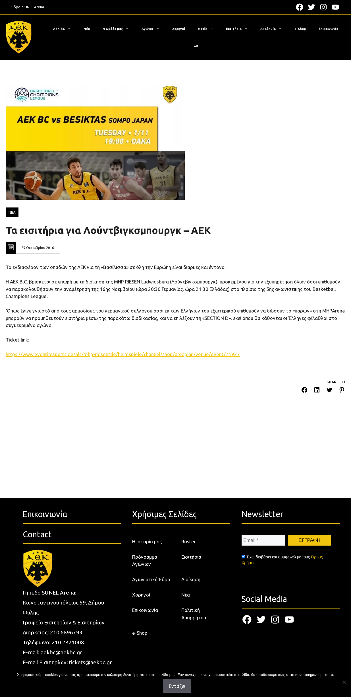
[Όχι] (344, 682)
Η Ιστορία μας (147, 541)
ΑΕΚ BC (64, 28)
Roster (188, 541)
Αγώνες (153, 28)
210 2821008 (68, 642)
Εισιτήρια (239, 28)
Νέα (87, 28)
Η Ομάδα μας (118, 28)
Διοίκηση (190, 579)
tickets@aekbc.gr (90, 662)
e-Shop (300, 28)
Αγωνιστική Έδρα (151, 579)
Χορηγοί (178, 28)
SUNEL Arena (33, 7)
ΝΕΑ (12, 212)
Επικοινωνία (328, 28)
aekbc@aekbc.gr (61, 652)
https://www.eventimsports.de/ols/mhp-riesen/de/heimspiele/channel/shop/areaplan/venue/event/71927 (123, 354)
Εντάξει (177, 686)
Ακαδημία (273, 28)
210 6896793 (66, 632)
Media (208, 28)
